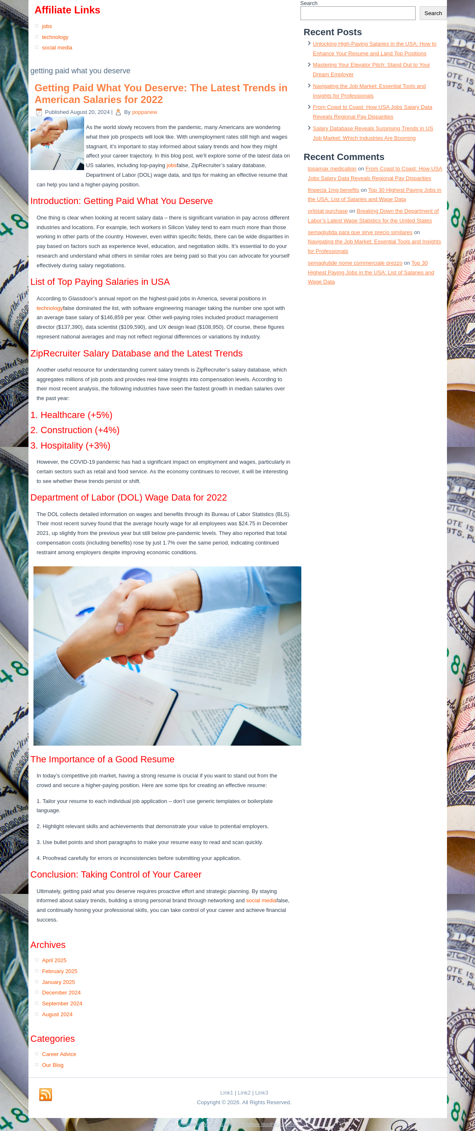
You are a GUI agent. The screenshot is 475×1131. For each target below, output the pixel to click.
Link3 (261, 1093)
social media (57, 47)
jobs (47, 26)
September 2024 (62, 1003)
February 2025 (60, 971)
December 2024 (61, 992)
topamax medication (332, 168)
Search (309, 3)
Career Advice (59, 1054)
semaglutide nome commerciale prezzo (355, 263)
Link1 (226, 1093)
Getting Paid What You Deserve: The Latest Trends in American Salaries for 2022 (161, 94)
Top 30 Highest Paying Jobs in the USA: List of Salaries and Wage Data (371, 272)
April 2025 (54, 960)
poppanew (144, 112)
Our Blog (53, 1065)
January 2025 (58, 982)
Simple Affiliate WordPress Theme (263, 1124)
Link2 (244, 1093)
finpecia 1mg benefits (333, 190)
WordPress (213, 1124)
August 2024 (57, 1014)
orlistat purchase (328, 211)
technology (55, 37)
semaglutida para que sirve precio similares (360, 232)
